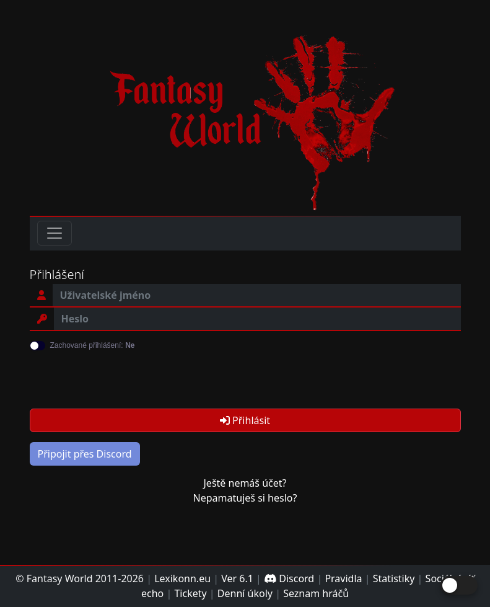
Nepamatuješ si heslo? (245, 498)
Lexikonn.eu (182, 578)
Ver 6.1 (237, 578)
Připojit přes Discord (85, 454)
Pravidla (343, 578)
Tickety (190, 593)
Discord (289, 578)
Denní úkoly (245, 593)
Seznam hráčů (316, 593)
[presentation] (124, 374)
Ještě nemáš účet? (244, 483)
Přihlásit (245, 420)
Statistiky (394, 578)
